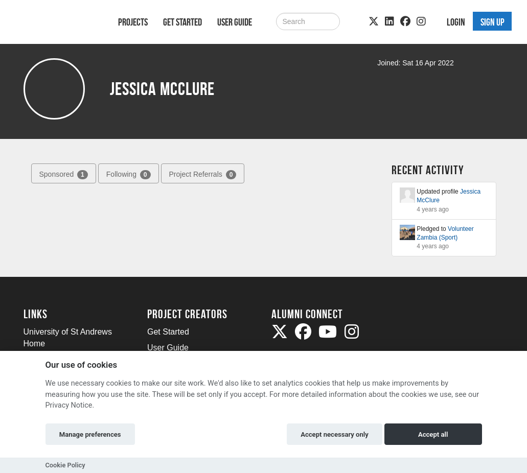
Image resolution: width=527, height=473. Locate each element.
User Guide (234, 22)
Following (128, 174)
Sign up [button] (492, 22)
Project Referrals (203, 174)
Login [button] (456, 22)
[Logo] (57, 23)
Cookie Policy (65, 465)
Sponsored (63, 174)
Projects (133, 22)
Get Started (182, 22)
